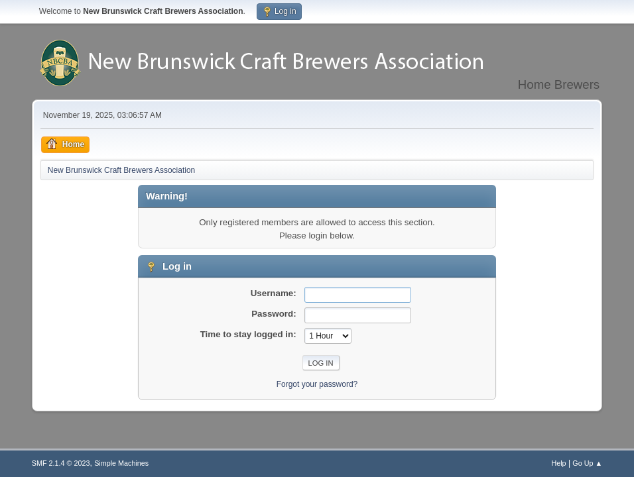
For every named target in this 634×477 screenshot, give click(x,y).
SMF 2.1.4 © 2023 (61, 463)
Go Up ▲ (587, 463)
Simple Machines (121, 463)
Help (558, 463)
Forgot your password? (317, 384)
